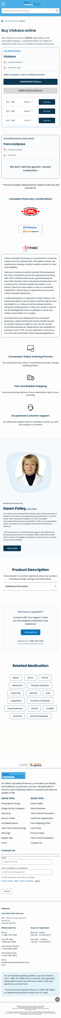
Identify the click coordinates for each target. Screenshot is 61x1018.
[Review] (30, 229)
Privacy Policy (37, 833)
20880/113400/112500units (30, 91)
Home (6, 21)
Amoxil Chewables (39, 716)
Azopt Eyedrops (15, 708)
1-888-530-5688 (8, 942)
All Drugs (5, 833)
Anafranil (17, 716)
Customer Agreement (41, 818)
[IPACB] (30, 248)
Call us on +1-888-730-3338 (30, 641)
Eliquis (16, 677)
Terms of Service (26, 881)
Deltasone (17, 685)
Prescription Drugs (10, 803)
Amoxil (34, 708)
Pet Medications (9, 823)
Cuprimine (16, 693)
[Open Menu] (3, 3)
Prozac (45, 677)
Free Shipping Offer (40, 823)
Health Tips (7, 838)
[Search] (57, 10)
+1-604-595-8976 (9, 955)
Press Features (37, 808)
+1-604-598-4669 (9, 948)
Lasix (48, 693)
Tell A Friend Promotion (42, 813)
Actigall (50, 708)
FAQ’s (4, 842)
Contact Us (36, 842)
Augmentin (16, 700)
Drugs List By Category (13, 808)
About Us (6, 813)
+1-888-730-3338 (9, 935)
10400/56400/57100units (30, 82)
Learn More (14, 548)
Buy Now (47, 102)
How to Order (8, 818)
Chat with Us (30, 632)
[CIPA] (30, 211)
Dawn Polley (36, 803)
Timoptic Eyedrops (40, 685)
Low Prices (35, 828)
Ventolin (33, 693)
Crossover (14, 21)
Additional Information (30, 586)
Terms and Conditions (41, 838)
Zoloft (30, 677)
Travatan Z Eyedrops (40, 700)
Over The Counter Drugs (13, 828)
